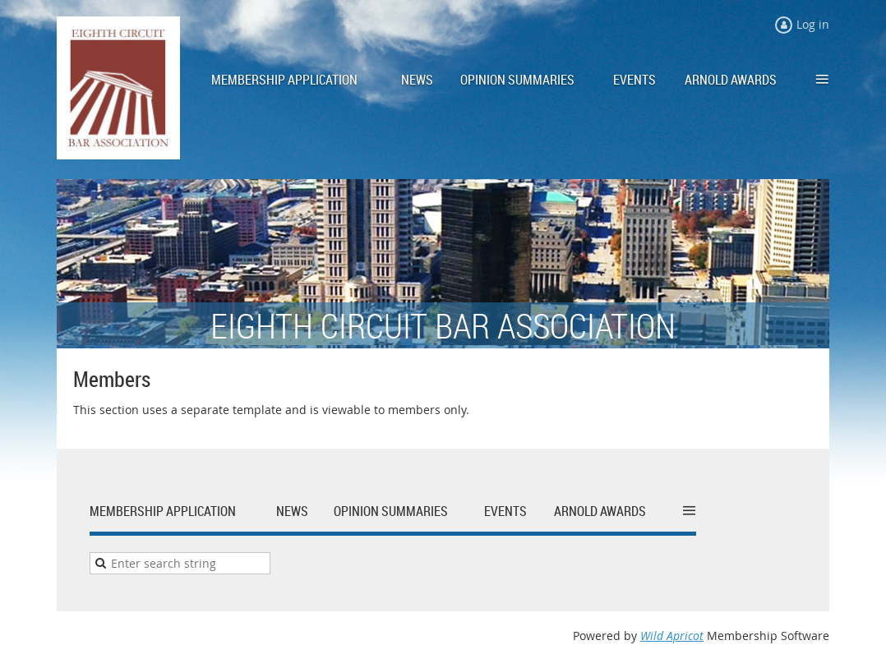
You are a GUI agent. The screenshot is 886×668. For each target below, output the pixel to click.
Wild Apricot (672, 635)
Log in (812, 24)
